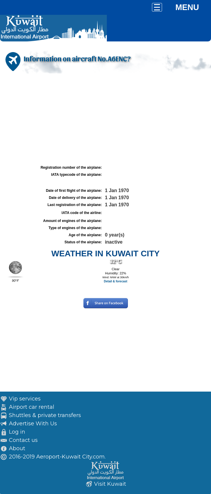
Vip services (25, 398)
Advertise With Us (33, 423)
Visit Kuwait (110, 484)
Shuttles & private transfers (45, 415)
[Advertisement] (105, 119)
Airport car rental (31, 407)
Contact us (23, 440)
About (17, 448)
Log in (17, 432)
